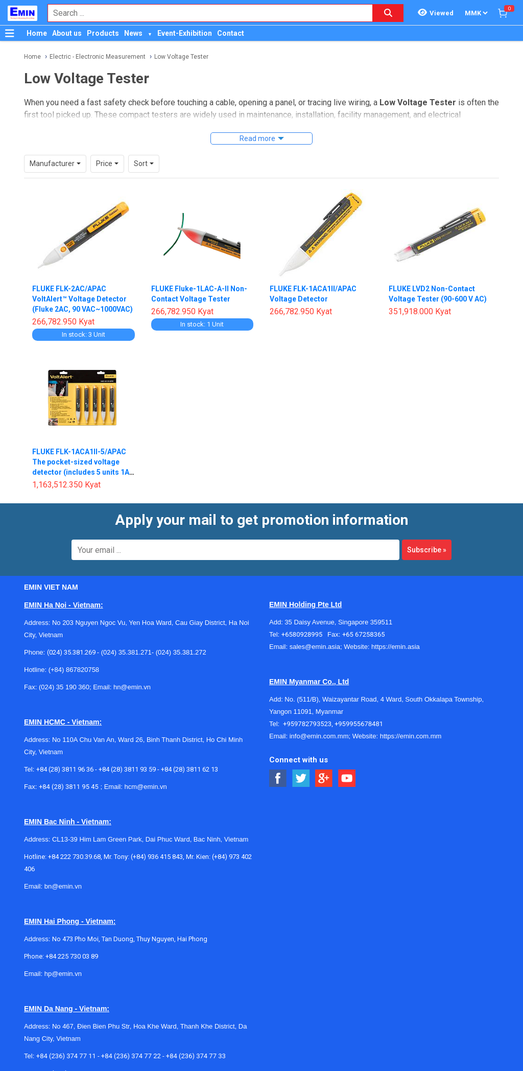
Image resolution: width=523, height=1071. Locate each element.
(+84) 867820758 (74, 669)
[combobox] (204, 13)
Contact (230, 33)
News (133, 33)
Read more (257, 138)
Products (103, 33)
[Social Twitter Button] (301, 778)
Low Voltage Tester (181, 56)
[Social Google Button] (324, 778)
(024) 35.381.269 (71, 652)
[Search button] (388, 13)
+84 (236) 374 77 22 (131, 1056)
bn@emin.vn (63, 886)
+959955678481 (359, 724)
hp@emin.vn (63, 973)
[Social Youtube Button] (347, 778)
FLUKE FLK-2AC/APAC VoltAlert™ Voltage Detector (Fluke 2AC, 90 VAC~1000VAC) (82, 299)
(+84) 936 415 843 (157, 856)
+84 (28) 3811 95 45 (69, 786)
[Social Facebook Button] (278, 778)
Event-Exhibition (184, 33)
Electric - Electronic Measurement (98, 56)
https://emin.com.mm (411, 736)
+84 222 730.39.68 (74, 856)
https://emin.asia (395, 646)
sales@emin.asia (315, 646)
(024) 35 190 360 (64, 687)
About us (67, 33)
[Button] (9, 33)
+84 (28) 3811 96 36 (64, 769)
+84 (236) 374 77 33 (196, 1056)
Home (37, 33)
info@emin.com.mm (319, 736)
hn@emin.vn (132, 687)
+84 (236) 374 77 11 (66, 1056)
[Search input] (204, 13)
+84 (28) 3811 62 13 (189, 769)
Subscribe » (426, 550)
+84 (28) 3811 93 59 (127, 769)
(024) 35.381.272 (180, 652)
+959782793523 (307, 724)
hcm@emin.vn (145, 786)
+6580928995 (304, 634)
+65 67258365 (363, 634)
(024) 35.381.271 (126, 652)
